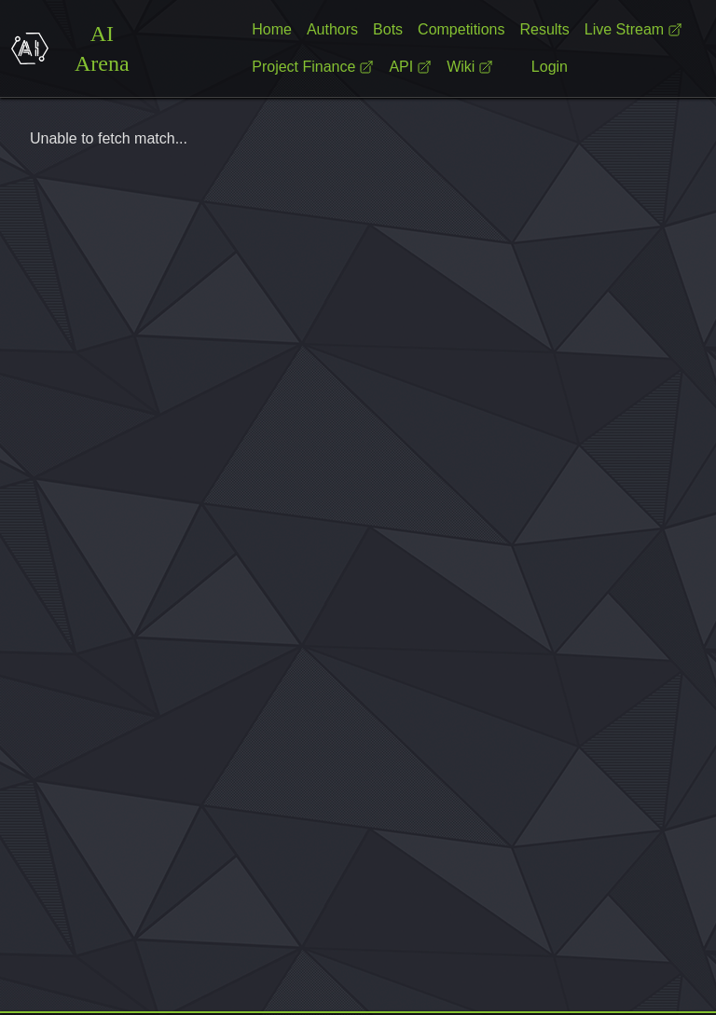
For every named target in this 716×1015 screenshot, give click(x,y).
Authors (332, 29)
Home (272, 29)
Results (544, 29)
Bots (388, 29)
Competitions (461, 29)
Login (549, 67)
